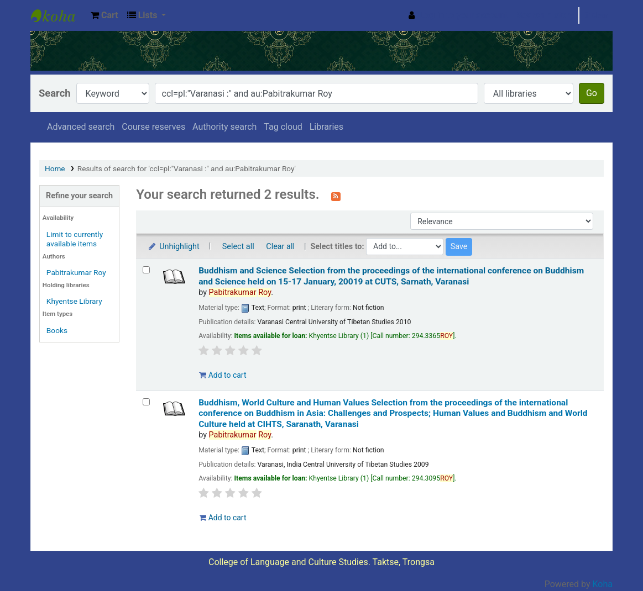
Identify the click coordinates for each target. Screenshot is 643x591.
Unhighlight (173, 246)
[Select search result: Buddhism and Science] (146, 269)
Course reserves (153, 127)
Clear (596, 15)
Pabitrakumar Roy (76, 272)
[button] (104, 15)
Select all (238, 246)
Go (591, 93)
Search (55, 93)
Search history (545, 15)
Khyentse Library (58, 15)
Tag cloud (283, 127)
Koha (603, 584)
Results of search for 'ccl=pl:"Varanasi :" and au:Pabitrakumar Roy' (186, 168)
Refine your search (79, 195)
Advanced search (80, 127)
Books (56, 330)
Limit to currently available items (74, 239)
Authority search (224, 127)
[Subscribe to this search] (336, 195)
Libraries (326, 127)
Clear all (280, 246)
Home (55, 168)
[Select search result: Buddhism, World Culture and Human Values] (146, 401)
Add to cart (222, 375)
